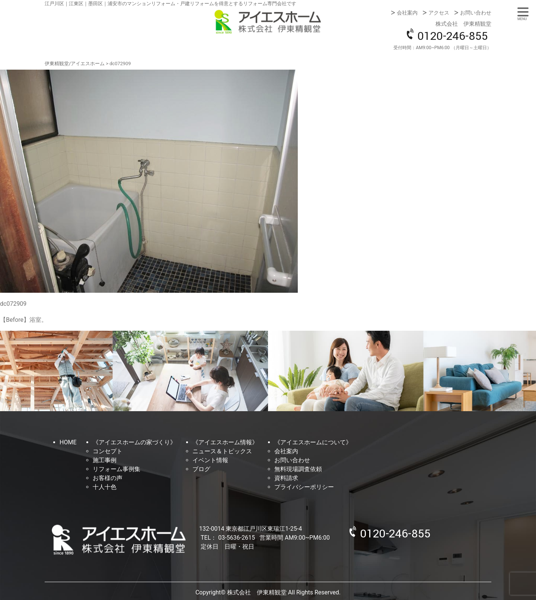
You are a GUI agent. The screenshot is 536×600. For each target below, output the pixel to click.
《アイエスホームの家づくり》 (134, 442)
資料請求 (286, 478)
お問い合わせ (475, 13)
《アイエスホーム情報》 (225, 442)
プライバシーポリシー (304, 487)
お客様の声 (107, 478)
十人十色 (105, 487)
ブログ (201, 469)
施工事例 (105, 460)
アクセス (438, 13)
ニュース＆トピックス (222, 451)
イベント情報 (210, 460)
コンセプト (107, 451)
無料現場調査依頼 (298, 469)
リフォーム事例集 (116, 469)
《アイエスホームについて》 (313, 442)
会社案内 (407, 13)
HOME (68, 442)
